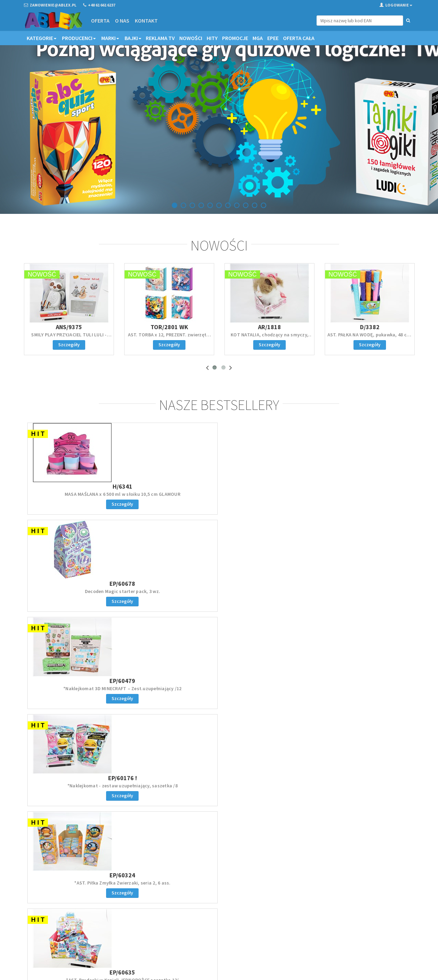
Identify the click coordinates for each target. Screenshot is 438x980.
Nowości (190, 38)
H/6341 (71, 490)
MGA (258, 38)
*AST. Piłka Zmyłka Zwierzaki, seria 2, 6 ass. (71, 597)
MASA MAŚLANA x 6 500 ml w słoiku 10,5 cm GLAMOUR (71, 501)
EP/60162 (366, 586)
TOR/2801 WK (169, 332)
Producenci (79, 38)
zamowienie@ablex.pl (59, 908)
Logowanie (395, 5)
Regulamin (234, 899)
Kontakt (145, 20)
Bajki (133, 38)
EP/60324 (71, 586)
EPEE (273, 38)
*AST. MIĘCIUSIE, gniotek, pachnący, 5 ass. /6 (366, 597)
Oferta (100, 20)
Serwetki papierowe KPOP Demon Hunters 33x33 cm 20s (268, 597)
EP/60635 (170, 586)
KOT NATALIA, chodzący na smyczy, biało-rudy (269, 343)
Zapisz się (369, 918)
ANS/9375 (69, 332)
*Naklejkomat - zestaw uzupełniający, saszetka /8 (366, 501)
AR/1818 (269, 332)
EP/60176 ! (366, 490)
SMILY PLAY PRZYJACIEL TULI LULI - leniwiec (68, 343)
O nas (122, 20)
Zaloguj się (219, 745)
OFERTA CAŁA (298, 38)
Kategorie (41, 38)
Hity (212, 38)
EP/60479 (268, 490)
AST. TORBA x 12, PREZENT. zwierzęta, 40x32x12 (169, 343)
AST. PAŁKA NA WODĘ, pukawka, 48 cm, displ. (369, 343)
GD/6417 (268, 586)
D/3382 (369, 332)
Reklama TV (160, 38)
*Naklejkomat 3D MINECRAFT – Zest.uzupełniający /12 (268, 501)
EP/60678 (170, 490)
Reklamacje (235, 908)
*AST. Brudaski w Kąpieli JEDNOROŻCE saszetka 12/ (170, 597)
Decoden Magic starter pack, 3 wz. (169, 498)
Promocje (235, 38)
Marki (110, 38)
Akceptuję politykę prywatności (363, 932)
